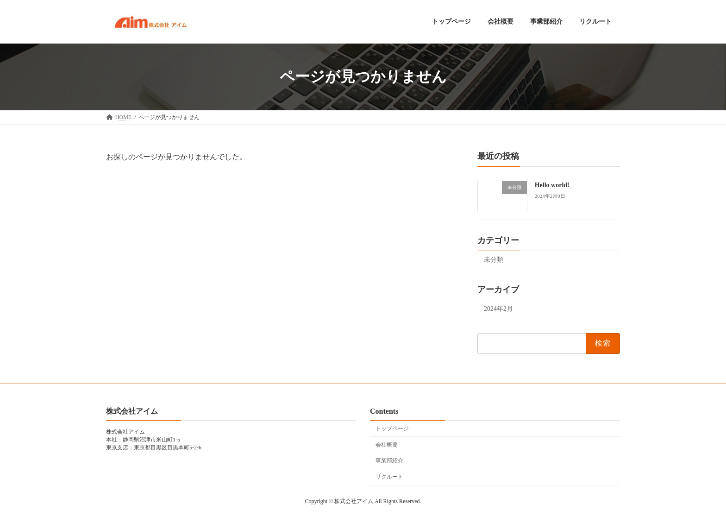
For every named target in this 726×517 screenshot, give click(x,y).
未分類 (493, 259)
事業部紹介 (389, 460)
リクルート (389, 476)
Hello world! (552, 185)
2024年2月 (498, 308)
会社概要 (387, 444)
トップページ (392, 428)
